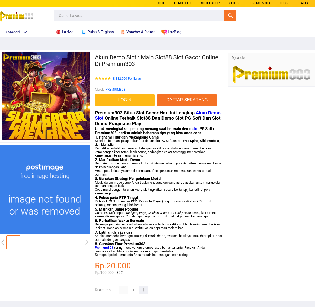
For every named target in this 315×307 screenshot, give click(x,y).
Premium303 (104, 248)
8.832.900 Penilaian (127, 79)
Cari (230, 15)
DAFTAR (304, 3)
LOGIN (284, 3)
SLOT (160, 3)
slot (195, 129)
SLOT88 (234, 3)
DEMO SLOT (182, 3)
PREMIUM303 (260, 3)
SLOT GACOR (210, 3)
